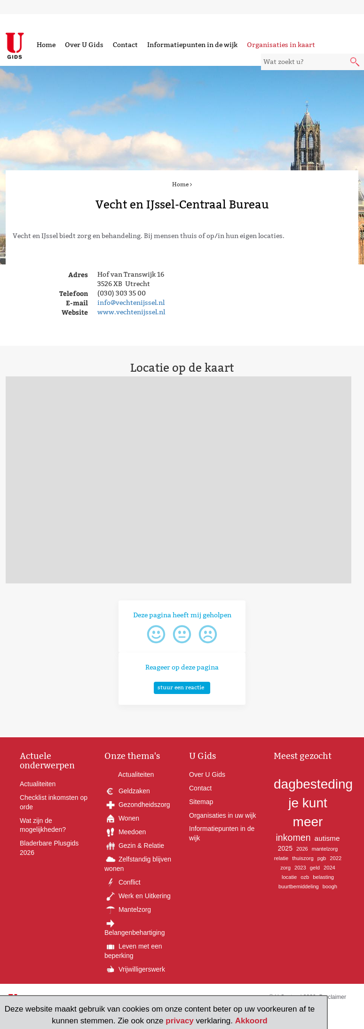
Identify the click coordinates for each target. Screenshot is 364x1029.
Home (46, 44)
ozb (305, 877)
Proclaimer (332, 997)
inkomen (293, 837)
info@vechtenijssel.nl (131, 302)
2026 (302, 849)
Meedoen (125, 832)
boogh (330, 886)
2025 (285, 848)
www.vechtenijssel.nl (131, 312)
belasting (323, 877)
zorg (285, 867)
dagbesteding (313, 784)
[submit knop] (355, 62)
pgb (321, 858)
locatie (289, 877)
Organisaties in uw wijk (222, 815)
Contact (125, 44)
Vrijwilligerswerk (134, 969)
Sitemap (201, 802)
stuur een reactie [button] (181, 687)
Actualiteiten (37, 784)
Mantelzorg (127, 909)
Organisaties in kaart (281, 44)
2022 (335, 858)
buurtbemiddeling (298, 886)
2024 (329, 867)
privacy (180, 1020)
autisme (327, 838)
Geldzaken (127, 791)
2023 (300, 867)
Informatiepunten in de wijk (192, 44)
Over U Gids (84, 44)
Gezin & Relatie (134, 845)
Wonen (121, 818)
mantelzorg (325, 849)
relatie (281, 858)
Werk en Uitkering (137, 896)
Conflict (122, 882)
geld (315, 867)
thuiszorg (302, 858)
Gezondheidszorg (137, 804)
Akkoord (251, 1020)
